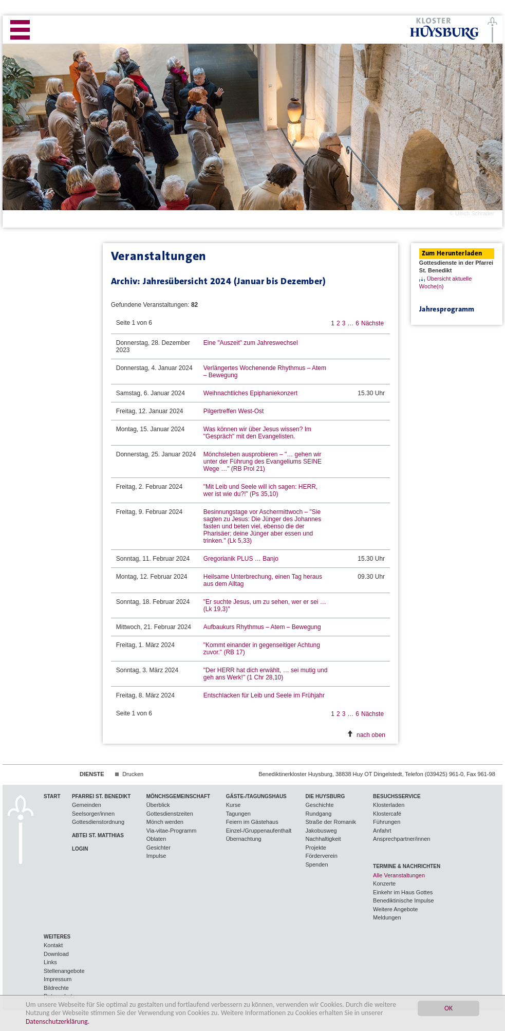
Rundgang (319, 814)
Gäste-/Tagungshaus (256, 796)
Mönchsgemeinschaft (178, 796)
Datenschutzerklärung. (57, 1022)
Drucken (132, 774)
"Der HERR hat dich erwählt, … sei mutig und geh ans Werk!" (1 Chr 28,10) (265, 674)
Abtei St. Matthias (98, 835)
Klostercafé (387, 814)
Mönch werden (164, 822)
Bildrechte (56, 988)
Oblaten (156, 839)
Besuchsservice (397, 796)
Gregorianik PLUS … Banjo (240, 558)
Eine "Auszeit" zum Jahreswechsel (250, 342)
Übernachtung (243, 839)
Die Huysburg (325, 796)
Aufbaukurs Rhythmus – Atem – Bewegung (262, 627)
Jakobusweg (321, 830)
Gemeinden (86, 805)
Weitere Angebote (395, 909)
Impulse (156, 856)
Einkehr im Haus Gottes (403, 892)
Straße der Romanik (331, 822)
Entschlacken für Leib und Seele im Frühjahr (264, 695)
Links (50, 962)
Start (52, 796)
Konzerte (384, 883)
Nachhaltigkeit (323, 839)
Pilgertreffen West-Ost (233, 411)
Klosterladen (388, 805)
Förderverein (322, 856)
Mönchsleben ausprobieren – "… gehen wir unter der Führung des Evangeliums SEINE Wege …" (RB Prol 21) (262, 461)
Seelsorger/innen (93, 814)
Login (80, 849)
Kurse (233, 805)
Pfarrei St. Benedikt (101, 796)
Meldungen (387, 917)
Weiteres (57, 937)
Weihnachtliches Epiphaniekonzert (250, 393)
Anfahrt (382, 830)
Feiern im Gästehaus (252, 822)
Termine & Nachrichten (406, 866)
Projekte (316, 847)
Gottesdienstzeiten (169, 814)
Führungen (386, 822)
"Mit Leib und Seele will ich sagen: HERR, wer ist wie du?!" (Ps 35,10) (260, 490)
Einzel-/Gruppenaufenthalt (259, 830)
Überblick (158, 805)
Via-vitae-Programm (171, 830)
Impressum (57, 979)
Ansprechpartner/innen (401, 839)
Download (56, 954)
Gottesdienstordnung (98, 822)
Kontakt (53, 945)
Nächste (372, 323)
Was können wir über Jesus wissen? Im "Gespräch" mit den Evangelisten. (257, 433)
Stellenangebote (64, 971)
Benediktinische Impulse (403, 900)
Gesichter (158, 847)
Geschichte (320, 805)
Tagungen (238, 814)
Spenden (317, 864)
